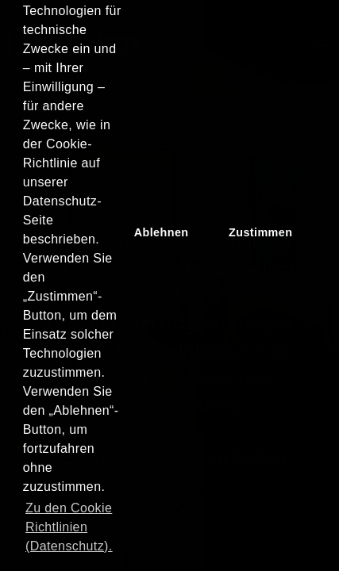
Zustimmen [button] (260, 232)
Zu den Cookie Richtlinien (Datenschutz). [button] (69, 527)
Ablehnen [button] (161, 232)
